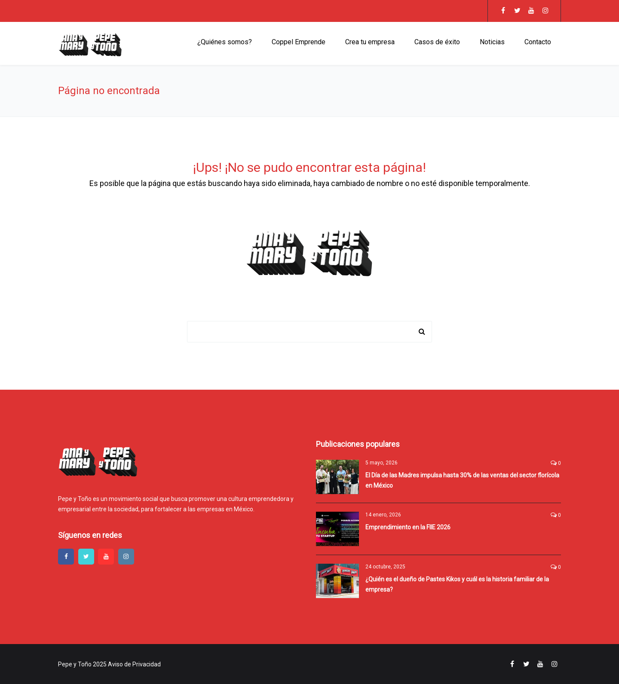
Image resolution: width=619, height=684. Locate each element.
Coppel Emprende (298, 42)
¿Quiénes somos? (224, 42)
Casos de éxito (437, 42)
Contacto (537, 42)
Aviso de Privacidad (134, 664)
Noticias (492, 42)
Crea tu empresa (370, 42)
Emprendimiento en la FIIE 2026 (407, 527)
